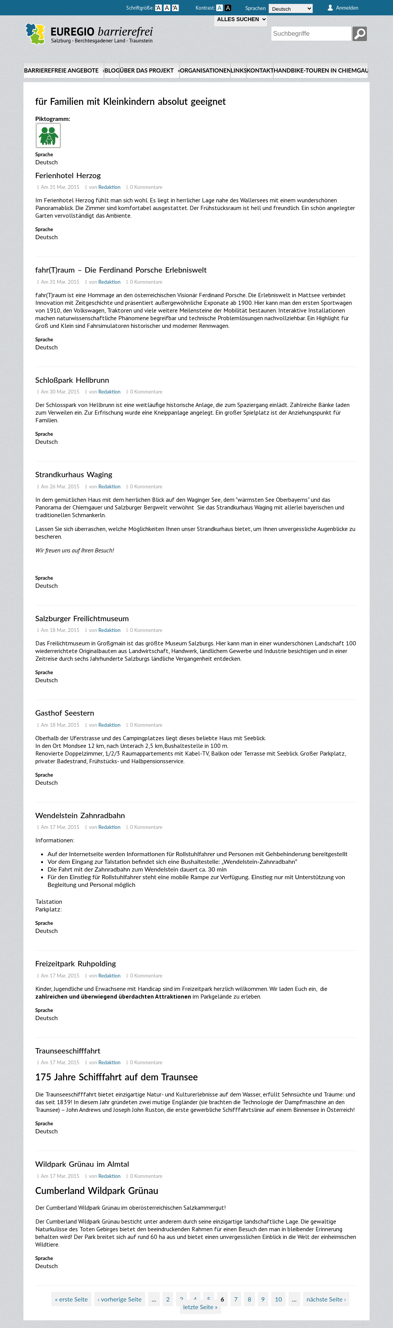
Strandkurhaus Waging (73, 474)
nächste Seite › (326, 1299)
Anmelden (347, 8)
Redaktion (109, 187)
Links (238, 70)
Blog (111, 70)
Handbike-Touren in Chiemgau (321, 70)
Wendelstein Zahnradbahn (80, 815)
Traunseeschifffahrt (68, 1050)
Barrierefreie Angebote (64, 70)
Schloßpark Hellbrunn (72, 379)
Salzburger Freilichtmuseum (82, 618)
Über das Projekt (149, 70)
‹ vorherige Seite (120, 1299)
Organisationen (205, 70)
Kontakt (260, 70)
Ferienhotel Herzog (68, 175)
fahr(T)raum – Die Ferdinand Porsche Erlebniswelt (121, 269)
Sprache (44, 154)
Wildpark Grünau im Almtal (82, 1163)
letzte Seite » (200, 1306)
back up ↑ (360, 1324)
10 (278, 1299)
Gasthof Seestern (64, 712)
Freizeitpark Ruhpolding (75, 963)
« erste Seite (71, 1299)
